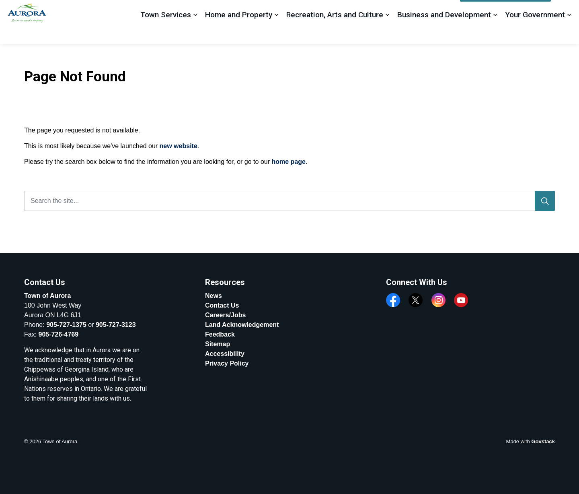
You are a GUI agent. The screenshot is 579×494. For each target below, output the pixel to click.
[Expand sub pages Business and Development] (495, 33)
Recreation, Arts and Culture (334, 32)
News (213, 295)
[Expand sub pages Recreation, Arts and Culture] (387, 33)
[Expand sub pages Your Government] (569, 33)
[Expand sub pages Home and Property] (276, 33)
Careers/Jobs (225, 315)
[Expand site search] (565, 11)
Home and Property (238, 32)
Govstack (543, 441)
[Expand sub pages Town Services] (195, 33)
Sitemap (217, 344)
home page (288, 161)
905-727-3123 (116, 324)
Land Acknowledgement (242, 324)
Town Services (165, 32)
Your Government (535, 32)
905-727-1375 (66, 324)
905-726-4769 (59, 334)
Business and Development (444, 32)
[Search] (545, 201)
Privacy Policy (227, 363)
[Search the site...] (289, 201)
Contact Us (222, 305)
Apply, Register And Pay (505, 11)
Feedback (440, 11)
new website (178, 146)
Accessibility (224, 353)
